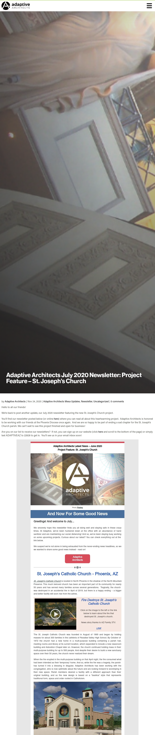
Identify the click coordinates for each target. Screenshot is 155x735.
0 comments (117, 401)
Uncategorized (101, 401)
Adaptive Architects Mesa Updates (61, 401)
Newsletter (86, 401)
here (56, 418)
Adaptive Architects (15, 401)
